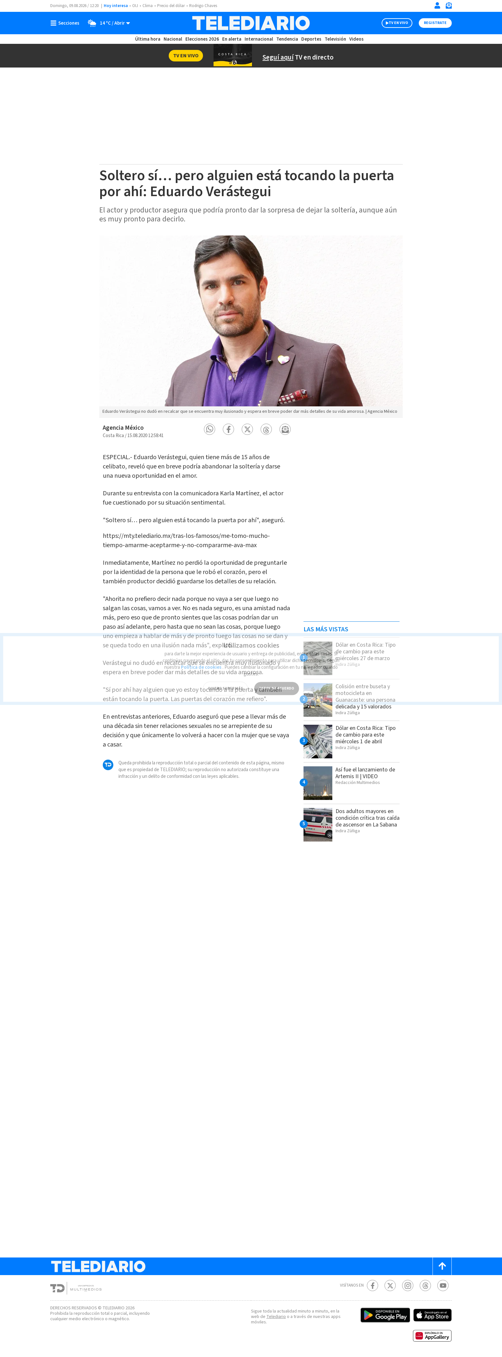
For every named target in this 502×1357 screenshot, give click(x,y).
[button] (209, 429)
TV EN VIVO (398, 23)
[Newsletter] (448, 7)
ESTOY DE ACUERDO (276, 680)
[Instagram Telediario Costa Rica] (407, 1285)
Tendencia (287, 39)
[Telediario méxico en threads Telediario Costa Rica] (425, 1285)
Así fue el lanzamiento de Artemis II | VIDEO (365, 773)
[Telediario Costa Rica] (251, 23)
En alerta (231, 39)
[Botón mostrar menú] (66, 23)
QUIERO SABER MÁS (225, 680)
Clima (147, 6)
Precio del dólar (171, 6)
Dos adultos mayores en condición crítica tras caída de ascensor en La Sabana (368, 818)
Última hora (147, 39)
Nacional (173, 39)
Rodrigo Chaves (203, 6)
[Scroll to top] (442, 1266)
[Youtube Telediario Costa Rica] (443, 1285)
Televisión (335, 39)
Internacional (259, 39)
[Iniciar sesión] (437, 5)
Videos (356, 39)
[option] (251, 326)
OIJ (135, 6)
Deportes (311, 39)
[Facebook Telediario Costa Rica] (372, 1285)
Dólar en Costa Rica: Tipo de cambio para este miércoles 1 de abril (366, 735)
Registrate (435, 23)
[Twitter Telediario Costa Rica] (390, 1285)
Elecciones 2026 (202, 39)
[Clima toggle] (106, 23)
